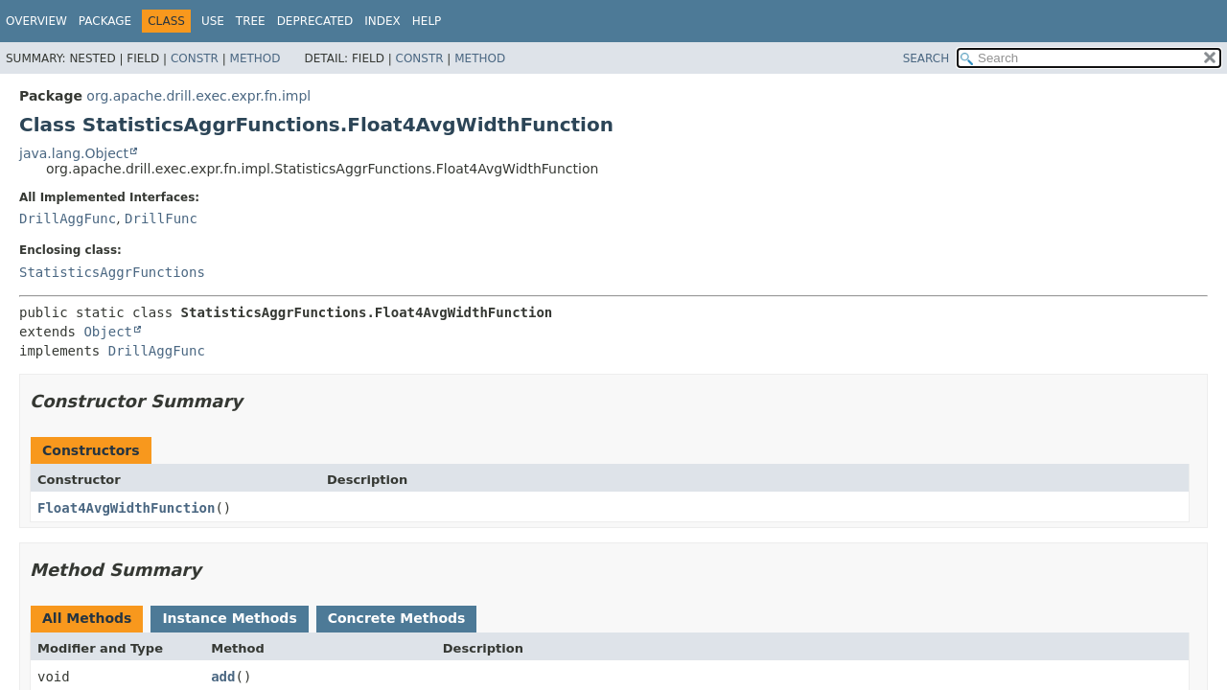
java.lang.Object (73, 153)
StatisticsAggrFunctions (112, 272)
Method (255, 58)
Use (212, 21)
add (223, 676)
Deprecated (315, 21)
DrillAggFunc (67, 218)
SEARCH (926, 58)
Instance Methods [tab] (229, 618)
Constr (195, 58)
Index (382, 21)
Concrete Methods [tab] (397, 618)
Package (105, 21)
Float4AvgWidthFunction (126, 508)
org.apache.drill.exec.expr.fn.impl (198, 96)
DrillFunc (161, 218)
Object (107, 331)
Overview (36, 21)
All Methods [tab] (86, 618)
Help (427, 21)
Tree (251, 21)
